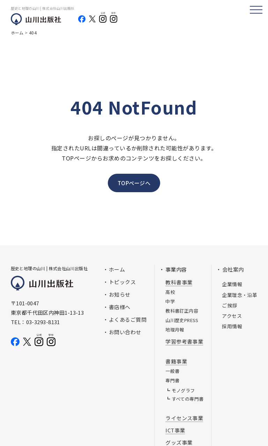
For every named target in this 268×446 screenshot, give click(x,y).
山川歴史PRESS (182, 320)
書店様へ (120, 307)
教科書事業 (178, 282)
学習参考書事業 (184, 341)
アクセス (232, 315)
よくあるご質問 (128, 319)
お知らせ (120, 294)
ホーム (117, 269)
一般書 (172, 371)
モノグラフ (183, 390)
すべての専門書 (188, 399)
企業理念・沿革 (239, 294)
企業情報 (232, 284)
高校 (170, 292)
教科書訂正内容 (181, 310)
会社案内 (233, 269)
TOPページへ (134, 183)
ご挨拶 (229, 305)
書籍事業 (176, 361)
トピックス (122, 281)
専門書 (172, 380)
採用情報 (232, 326)
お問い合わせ (125, 332)
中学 (170, 301)
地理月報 (174, 329)
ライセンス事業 (184, 418)
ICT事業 (175, 430)
